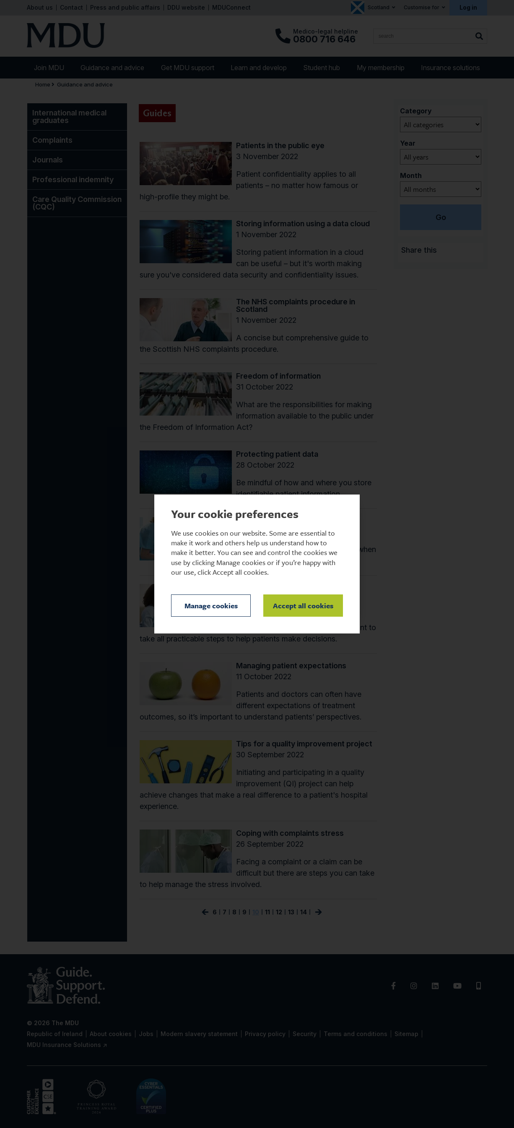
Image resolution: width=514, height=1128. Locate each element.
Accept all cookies (303, 605)
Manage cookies (211, 605)
